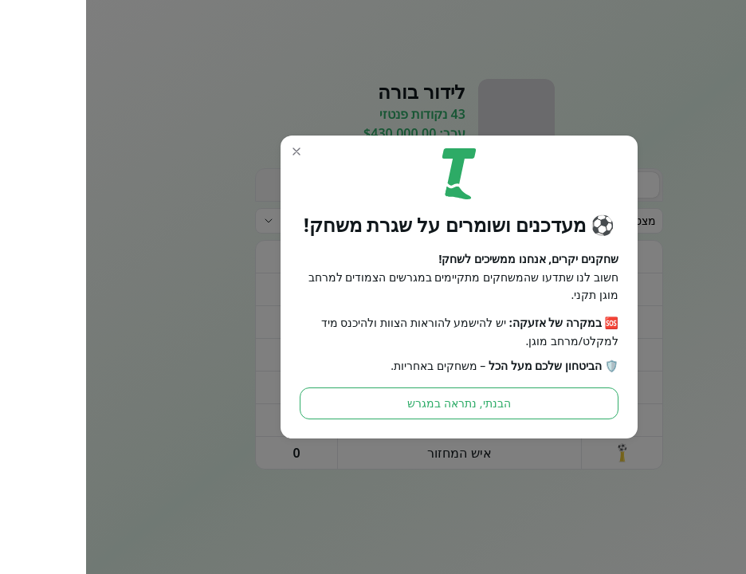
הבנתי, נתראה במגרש (372, 403)
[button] (210, 151)
